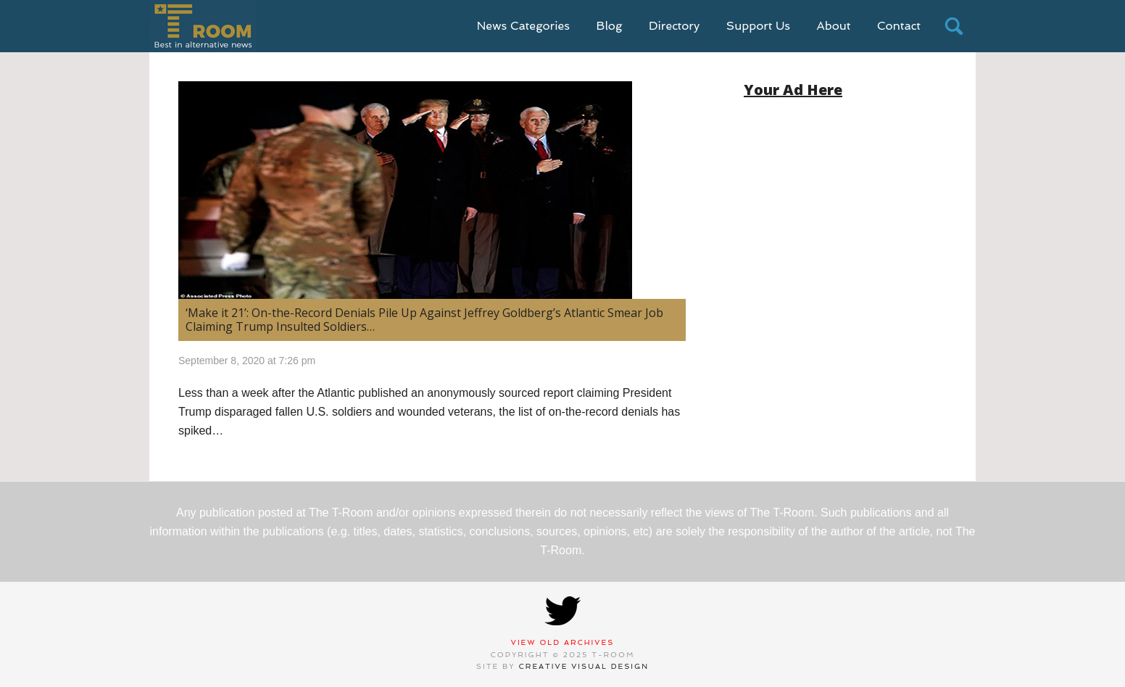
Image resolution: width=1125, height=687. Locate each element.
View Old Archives (563, 642)
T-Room (202, 26)
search (954, 26)
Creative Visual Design (584, 666)
